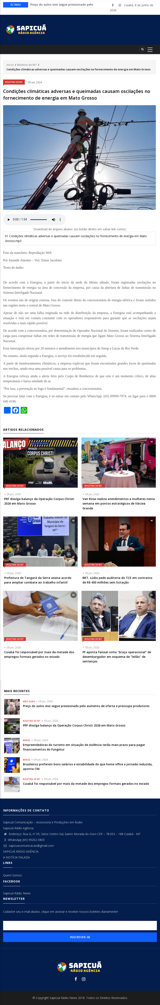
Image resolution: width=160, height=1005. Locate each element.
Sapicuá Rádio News (17, 893)
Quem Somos (12, 875)
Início (10, 65)
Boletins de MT (27, 65)
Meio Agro (29, 701)
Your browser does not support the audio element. (34, 219)
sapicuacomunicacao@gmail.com (28, 846)
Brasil (26, 740)
